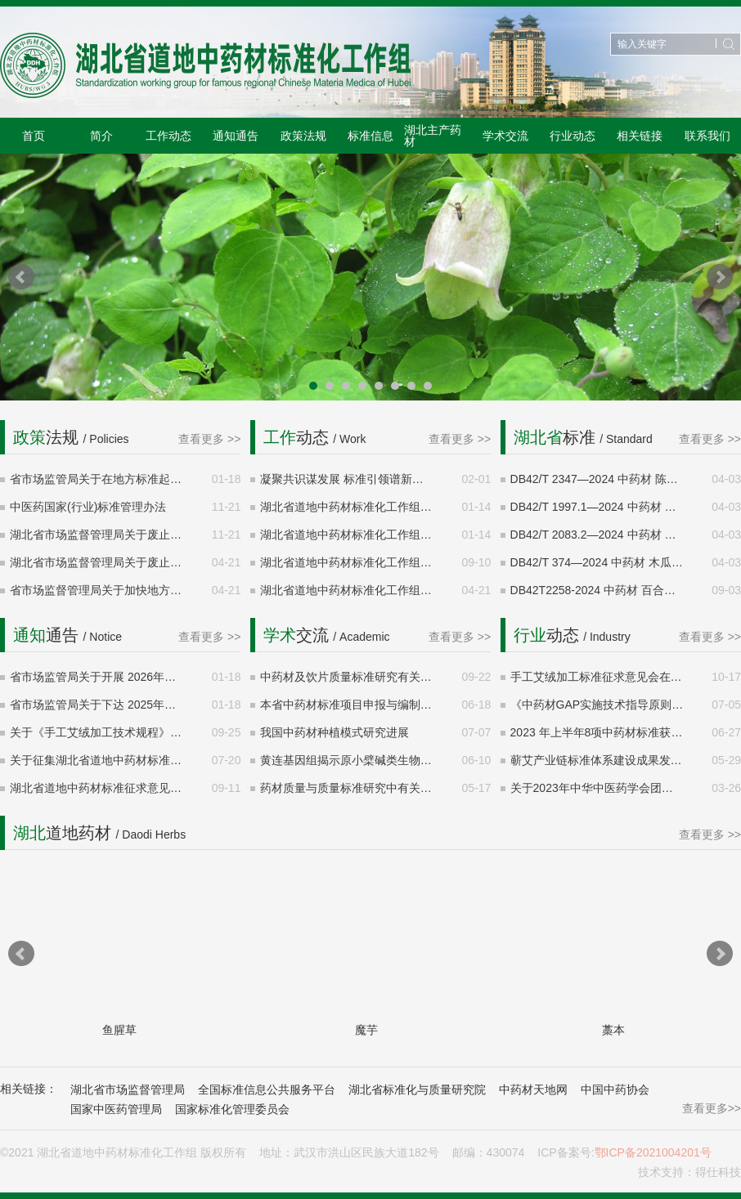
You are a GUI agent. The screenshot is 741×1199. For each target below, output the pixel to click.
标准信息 (370, 135)
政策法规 (303, 135)
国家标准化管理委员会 (232, 1109)
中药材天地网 (533, 1089)
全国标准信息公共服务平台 (266, 1089)
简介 (101, 135)
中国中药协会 (615, 1089)
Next (720, 277)
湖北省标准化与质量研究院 (417, 1089)
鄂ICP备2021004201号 (653, 1152)
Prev (21, 277)
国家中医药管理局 (116, 1109)
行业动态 (572, 135)
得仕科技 (718, 1172)
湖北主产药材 (432, 135)
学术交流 (505, 135)
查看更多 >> (209, 438)
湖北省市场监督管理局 (127, 1089)
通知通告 (235, 135)
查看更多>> (711, 1108)
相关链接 (639, 135)
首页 (33, 135)
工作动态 (168, 135)
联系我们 (707, 135)
